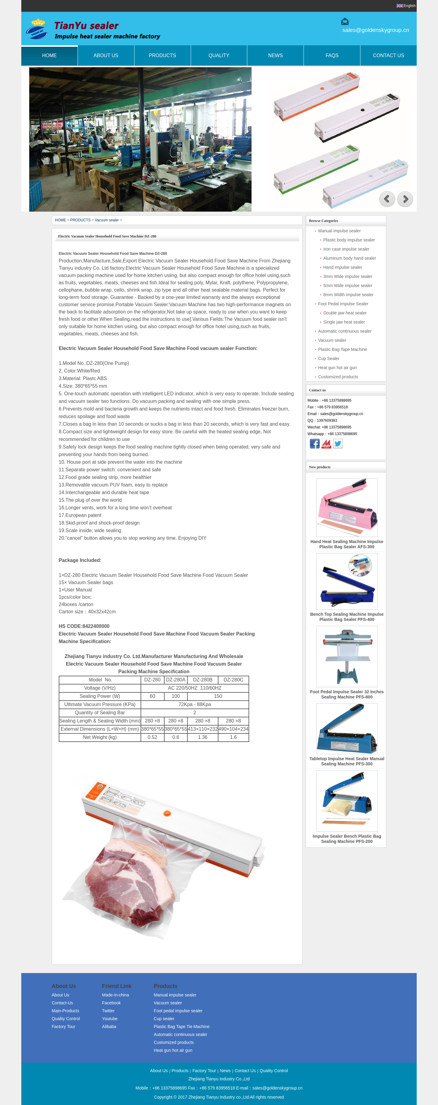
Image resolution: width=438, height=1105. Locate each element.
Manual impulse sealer (339, 230)
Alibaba (109, 1026)
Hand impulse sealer (342, 267)
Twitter (108, 1010)
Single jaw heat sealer (344, 322)
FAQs (332, 55)
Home (49, 55)
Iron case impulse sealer (346, 249)
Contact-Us (62, 1002)
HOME (60, 220)
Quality (219, 55)
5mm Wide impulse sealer (347, 285)
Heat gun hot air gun (337, 367)
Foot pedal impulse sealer (178, 1010)
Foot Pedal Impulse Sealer (343, 303)
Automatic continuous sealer (345, 331)
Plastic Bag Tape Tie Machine (182, 1026)
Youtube (110, 1018)
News (275, 55)
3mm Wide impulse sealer (347, 276)
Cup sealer (164, 1018)
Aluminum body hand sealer (349, 258)
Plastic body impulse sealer (349, 239)
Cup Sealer (328, 358)
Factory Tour (63, 1026)
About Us (106, 55)
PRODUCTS (80, 220)
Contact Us (388, 55)
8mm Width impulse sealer (348, 294)
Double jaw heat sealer (345, 312)
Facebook (111, 1002)
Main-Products (65, 1010)
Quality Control (66, 1018)
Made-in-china (115, 994)
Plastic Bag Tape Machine (342, 349)
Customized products (338, 376)
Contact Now (346, 454)
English (409, 6)
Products (162, 55)
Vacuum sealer (107, 220)
